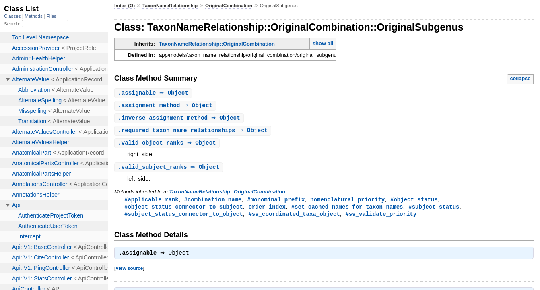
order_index (267, 209)
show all (323, 43)
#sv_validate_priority (380, 217)
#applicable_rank (151, 202)
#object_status (414, 202)
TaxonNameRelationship (170, 5)
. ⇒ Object (154, 93)
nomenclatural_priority (347, 202)
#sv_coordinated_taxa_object (294, 217)
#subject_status (433, 209)
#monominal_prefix (276, 202)
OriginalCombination (228, 5)
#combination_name (212, 202)
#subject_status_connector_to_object (183, 217)
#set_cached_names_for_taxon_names (347, 209)
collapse (520, 78)
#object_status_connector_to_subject (183, 209)
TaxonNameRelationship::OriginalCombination (217, 44)
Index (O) (124, 5)
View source (129, 272)
